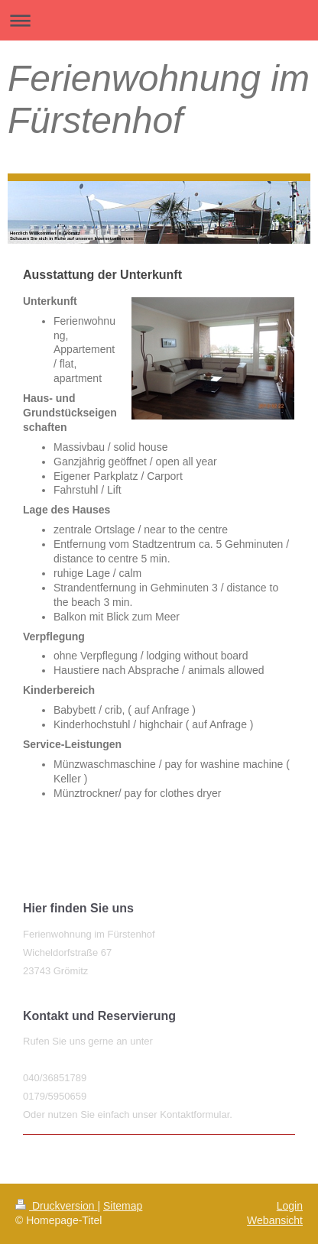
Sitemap (122, 1206)
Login (290, 1206)
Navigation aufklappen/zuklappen (159, 20)
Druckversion (56, 1206)
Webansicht (275, 1220)
